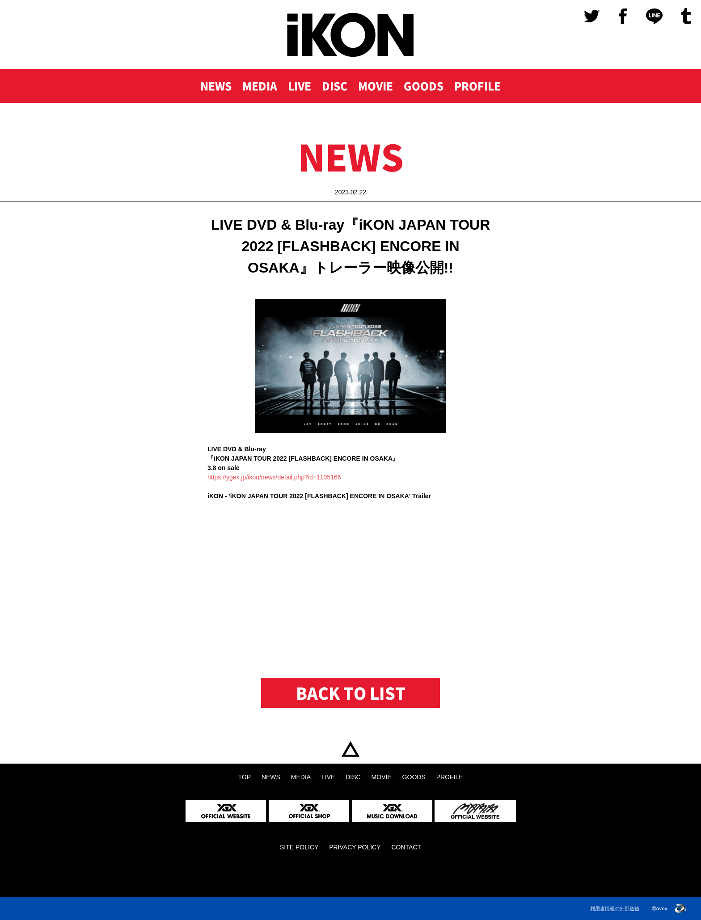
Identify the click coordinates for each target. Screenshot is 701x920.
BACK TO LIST (350, 693)
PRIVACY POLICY (354, 847)
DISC (334, 86)
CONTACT (406, 847)
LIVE (299, 86)
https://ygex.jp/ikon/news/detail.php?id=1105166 (274, 477)
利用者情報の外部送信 (614, 908)
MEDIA (259, 86)
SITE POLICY (299, 847)
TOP (350, 749)
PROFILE (477, 86)
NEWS (216, 86)
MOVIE (375, 86)
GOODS (423, 86)
